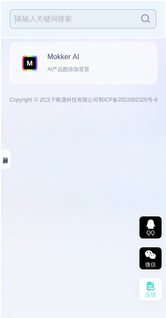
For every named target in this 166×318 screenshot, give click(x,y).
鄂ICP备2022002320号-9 (127, 100)
